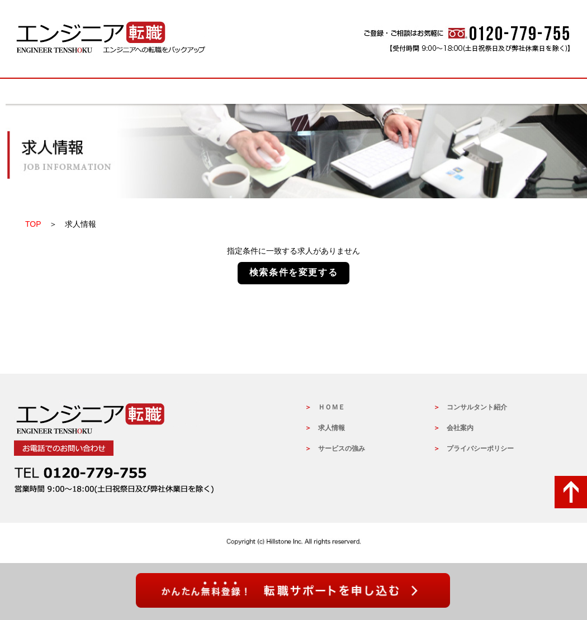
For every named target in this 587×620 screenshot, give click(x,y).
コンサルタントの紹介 (405, 91)
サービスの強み (293, 91)
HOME (70, 91)
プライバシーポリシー (480, 448)
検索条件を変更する (293, 272)
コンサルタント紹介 (477, 407)
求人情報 (182, 91)
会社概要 (517, 91)
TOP (33, 224)
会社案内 (460, 428)
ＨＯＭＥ (331, 407)
